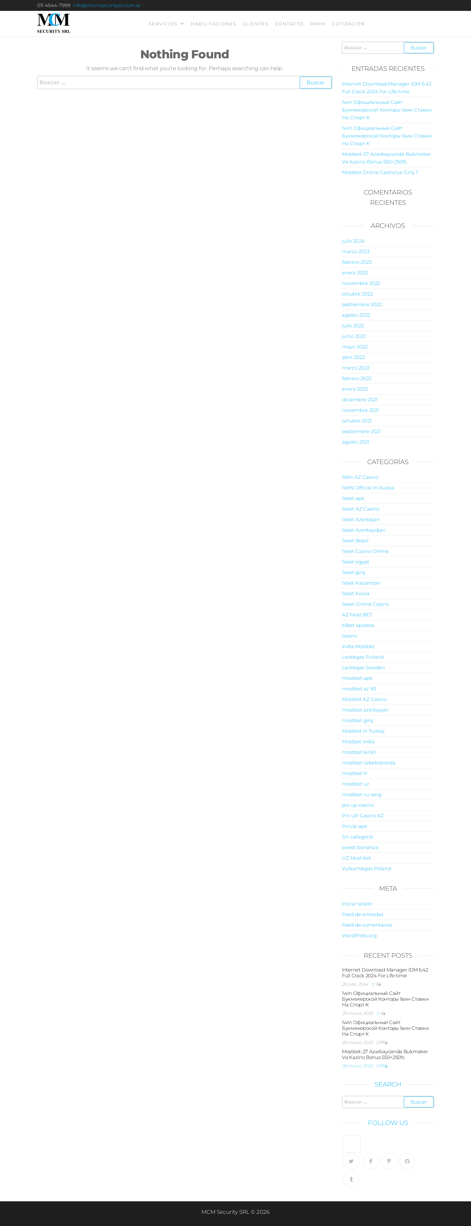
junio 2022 (354, 336)
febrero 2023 (356, 262)
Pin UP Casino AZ (363, 816)
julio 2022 (353, 325)
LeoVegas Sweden (363, 667)
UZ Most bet (356, 858)
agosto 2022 (356, 315)
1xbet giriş (353, 572)
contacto (289, 23)
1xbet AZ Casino (360, 509)
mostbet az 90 (359, 689)
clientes (256, 23)
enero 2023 (355, 273)
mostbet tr (354, 773)
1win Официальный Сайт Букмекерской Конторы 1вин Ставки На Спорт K (387, 110)
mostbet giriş (357, 720)
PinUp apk (354, 826)
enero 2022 (355, 389)
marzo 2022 (355, 368)
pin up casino (358, 805)
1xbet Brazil (355, 541)
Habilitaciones (213, 23)
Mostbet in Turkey (363, 731)
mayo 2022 (355, 347)
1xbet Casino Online (365, 551)
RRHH (318, 23)
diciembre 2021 (360, 399)
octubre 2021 (357, 421)
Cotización (348, 23)
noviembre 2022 (361, 283)
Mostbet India (358, 741)
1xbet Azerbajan (361, 519)
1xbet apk (353, 498)
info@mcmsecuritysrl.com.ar (107, 5)
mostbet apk (357, 678)
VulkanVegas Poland (366, 868)
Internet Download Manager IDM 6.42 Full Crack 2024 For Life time (385, 973)
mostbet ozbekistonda (368, 763)
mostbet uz (355, 784)
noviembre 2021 (360, 410)
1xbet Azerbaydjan (364, 530)
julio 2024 (353, 241)
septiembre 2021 (361, 431)
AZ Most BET (357, 615)
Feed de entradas (362, 914)
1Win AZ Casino (360, 477)
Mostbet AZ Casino (364, 699)
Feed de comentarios (367, 925)
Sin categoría (357, 837)
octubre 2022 (357, 294)
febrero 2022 (356, 378)
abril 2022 (353, 357)
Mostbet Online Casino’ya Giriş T (380, 172)
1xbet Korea (355, 593)
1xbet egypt (355, 562)
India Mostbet (358, 646)
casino (349, 636)
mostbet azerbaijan (365, 710)
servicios (163, 23)
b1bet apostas (358, 625)
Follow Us (388, 1123)
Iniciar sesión (357, 904)
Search (388, 1084)
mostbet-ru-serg (361, 794)
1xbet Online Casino (365, 604)
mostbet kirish (359, 752)
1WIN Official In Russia (368, 488)
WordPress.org (359, 935)
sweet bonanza (360, 847)
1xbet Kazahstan (361, 583)
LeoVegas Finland (363, 657)
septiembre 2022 (362, 304)
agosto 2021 (355, 442)
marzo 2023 (355, 251)
